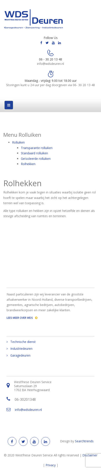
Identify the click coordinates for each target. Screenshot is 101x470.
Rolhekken (28, 164)
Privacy (51, 465)
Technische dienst (23, 342)
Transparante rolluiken (37, 148)
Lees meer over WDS (22, 318)
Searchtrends (84, 441)
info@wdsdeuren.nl (28, 410)
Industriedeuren (21, 348)
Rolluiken (18, 142)
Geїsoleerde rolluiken (36, 159)
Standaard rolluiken (34, 153)
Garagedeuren (20, 355)
